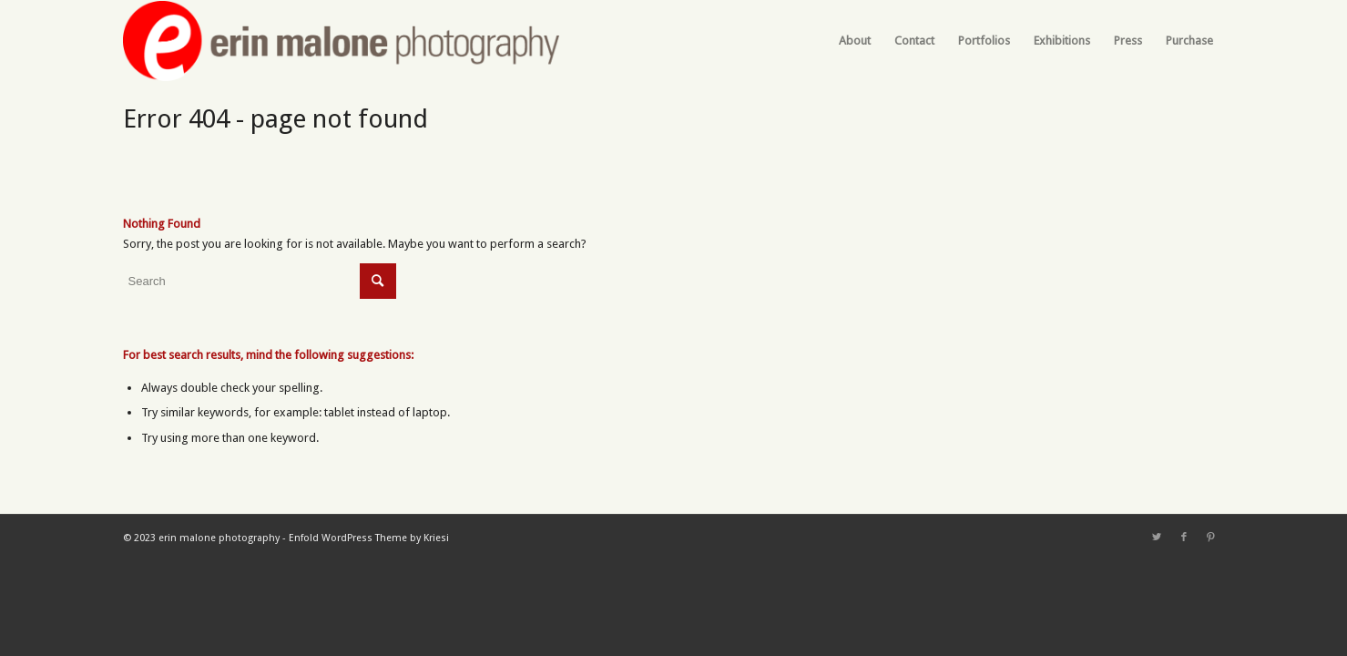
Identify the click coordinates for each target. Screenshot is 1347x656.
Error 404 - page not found (275, 119)
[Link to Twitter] (1156, 537)
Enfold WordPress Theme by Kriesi (369, 538)
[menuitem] (855, 41)
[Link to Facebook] (1184, 537)
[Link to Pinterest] (1211, 537)
